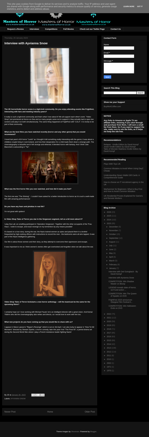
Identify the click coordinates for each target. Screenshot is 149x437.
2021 (109, 318)
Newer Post (10, 412)
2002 (109, 363)
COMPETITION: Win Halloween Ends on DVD (122, 307)
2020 (109, 321)
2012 (109, 352)
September (114, 238)
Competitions (51, 29)
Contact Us (116, 29)
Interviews (34, 29)
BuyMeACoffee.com (112, 106)
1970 (109, 370)
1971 (109, 367)
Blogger (93, 431)
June (111, 249)
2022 (109, 314)
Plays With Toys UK (112, 164)
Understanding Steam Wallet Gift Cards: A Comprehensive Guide (122, 176)
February (113, 264)
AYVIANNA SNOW (18, 399)
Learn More (128, 6)
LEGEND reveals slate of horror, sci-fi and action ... (122, 288)
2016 (109, 336)
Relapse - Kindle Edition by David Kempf (121, 144)
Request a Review (15, 29)
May (111, 253)
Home (50, 412)
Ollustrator (75, 431)
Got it (140, 6)
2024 (109, 220)
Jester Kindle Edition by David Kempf (119, 147)
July (111, 245)
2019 (109, 325)
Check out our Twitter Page (92, 29)
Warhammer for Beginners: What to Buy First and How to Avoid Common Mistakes (123, 190)
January (112, 268)
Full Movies (68, 29)
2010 (109, 359)
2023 (109, 223)
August (112, 242)
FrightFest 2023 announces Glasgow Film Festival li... (121, 301)
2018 (109, 329)
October (112, 234)
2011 (109, 355)
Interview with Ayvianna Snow (121, 278)
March (112, 261)
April (111, 257)
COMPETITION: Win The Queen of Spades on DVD (123, 294)
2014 (109, 344)
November (113, 230)
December (113, 227)
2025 (109, 216)
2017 (109, 333)
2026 (109, 212)
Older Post (90, 412)
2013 (109, 348)
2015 (109, 340)
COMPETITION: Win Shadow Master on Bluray (121, 282)
